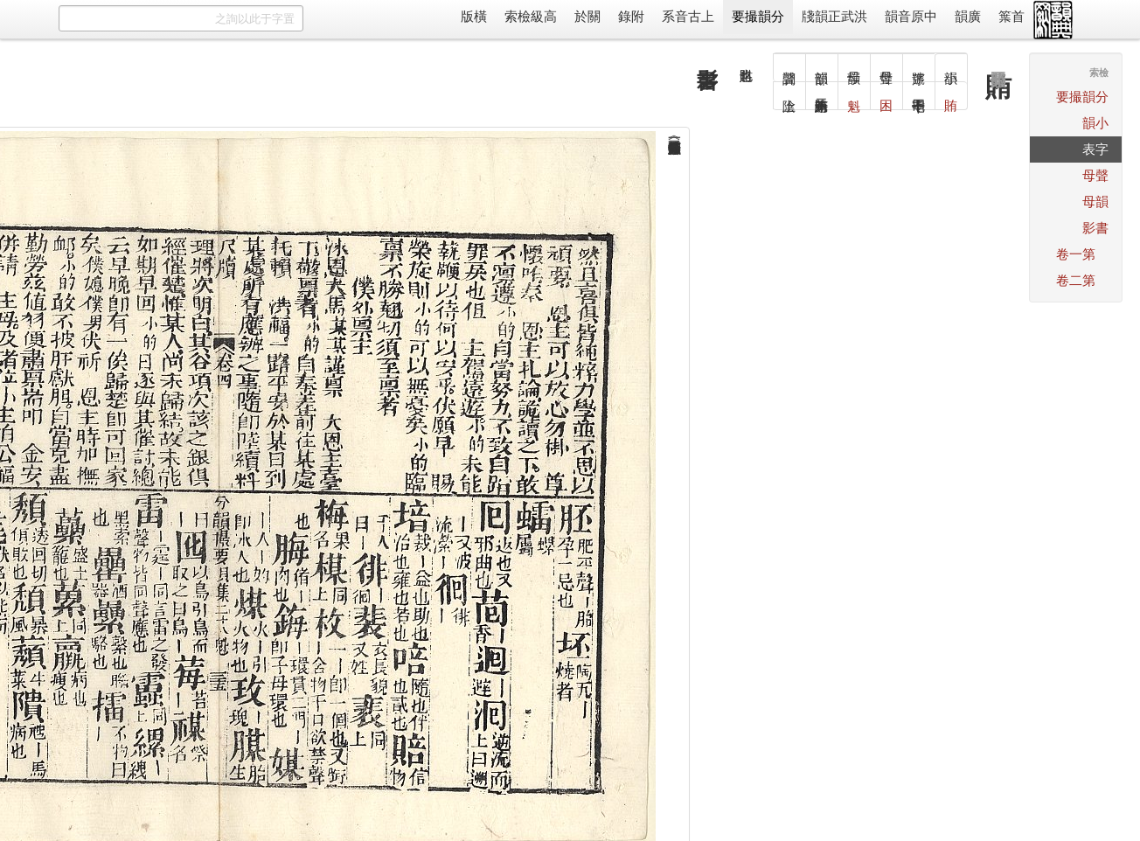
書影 (1095, 227)
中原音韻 (911, 16)
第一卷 (1075, 254)
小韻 (1095, 122)
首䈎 (1011, 16)
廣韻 (968, 16)
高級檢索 (530, 16)
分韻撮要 (758, 16)
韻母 (1095, 201)
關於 (587, 16)
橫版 (474, 16)
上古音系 (688, 16)
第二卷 (1075, 280)
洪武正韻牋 (834, 16)
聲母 (1095, 175)
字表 (1095, 149)
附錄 (631, 16)
